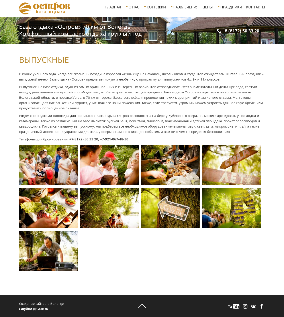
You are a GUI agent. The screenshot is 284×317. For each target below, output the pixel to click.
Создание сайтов (33, 303)
